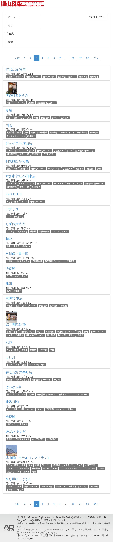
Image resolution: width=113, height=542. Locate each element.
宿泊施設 (90, 169)
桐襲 (17, 306)
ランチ (55, 118)
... (66, 58)
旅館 (99, 169)
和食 (9, 103)
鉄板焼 (33, 231)
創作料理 (10, 394)
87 (80, 58)
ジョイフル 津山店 (19, 143)
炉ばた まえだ (16, 431)
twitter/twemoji (56, 529)
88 (87, 58)
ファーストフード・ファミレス (20, 151)
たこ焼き (10, 231)
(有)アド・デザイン (80, 535)
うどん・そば (19, 103)
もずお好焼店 (15, 224)
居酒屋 (9, 77)
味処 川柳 (12, 402)
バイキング (11, 468)
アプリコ (12, 209)
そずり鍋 (43, 350)
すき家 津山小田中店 (20, 176)
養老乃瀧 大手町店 (19, 372)
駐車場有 (94, 77)
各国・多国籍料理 (39, 133)
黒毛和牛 (10, 133)
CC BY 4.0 (25, 532)
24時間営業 (12, 154)
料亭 (9, 118)
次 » (95, 58)
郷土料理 (51, 335)
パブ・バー (11, 424)
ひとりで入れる (50, 468)
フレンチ (91, 468)
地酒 (52, 350)
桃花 (9, 342)
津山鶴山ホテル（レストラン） (28, 457)
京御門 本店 (14, 298)
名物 (9, 332)
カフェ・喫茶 (12, 202)
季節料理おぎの (17, 95)
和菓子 (9, 306)
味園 (9, 283)
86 (73, 58)
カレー (24, 202)
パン (9, 217)
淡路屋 (10, 268)
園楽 (9, 125)
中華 (37, 465)
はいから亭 (14, 387)
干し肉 (57, 380)
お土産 (64, 306)
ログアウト (97, 16)
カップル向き (49, 77)
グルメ (71, 335)
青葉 (9, 110)
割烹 (15, 118)
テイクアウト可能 (74, 184)
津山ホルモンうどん (65, 332)
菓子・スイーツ (29, 306)
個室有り (83, 77)
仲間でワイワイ (33, 77)
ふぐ (22, 118)
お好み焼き (22, 231)
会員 (10, 33)
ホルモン (10, 490)
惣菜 (24, 365)
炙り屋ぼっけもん (18, 479)
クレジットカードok (15, 136)
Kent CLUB (14, 194)
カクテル (21, 394)
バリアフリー (91, 465)
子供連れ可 (82, 133)
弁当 (17, 365)
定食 (15, 332)
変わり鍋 (94, 486)
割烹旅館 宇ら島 (17, 161)
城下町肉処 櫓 (16, 324)
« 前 (17, 58)
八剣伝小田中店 (17, 253)
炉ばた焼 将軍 (16, 69)
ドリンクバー (49, 154)
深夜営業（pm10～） (67, 77)
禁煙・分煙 (24, 154)
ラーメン (46, 465)
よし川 (10, 357)
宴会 (29, 118)
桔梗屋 (10, 416)
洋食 (30, 465)
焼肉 (19, 133)
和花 (9, 239)
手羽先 (9, 365)
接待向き (19, 77)
